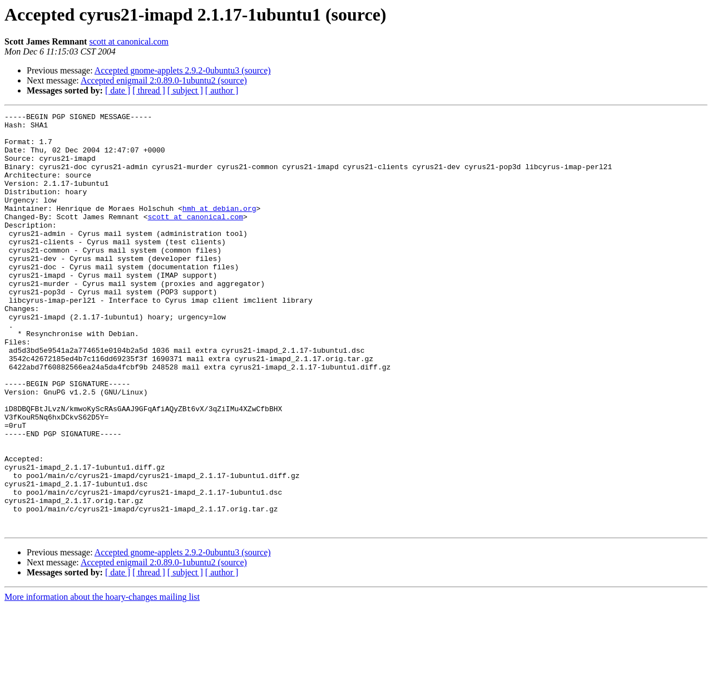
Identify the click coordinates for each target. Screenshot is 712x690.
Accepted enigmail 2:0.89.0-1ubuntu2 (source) (164, 80)
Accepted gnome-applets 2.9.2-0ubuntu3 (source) (183, 70)
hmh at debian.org (219, 228)
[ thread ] (148, 90)
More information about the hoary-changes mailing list (102, 680)
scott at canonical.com (129, 41)
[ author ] (222, 90)
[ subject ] (185, 90)
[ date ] (117, 90)
